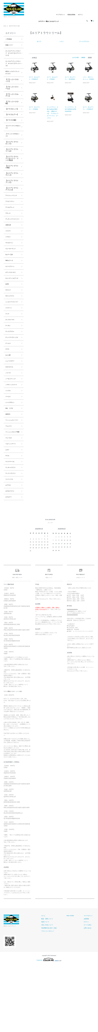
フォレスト (9, 484)
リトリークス (10, 545)
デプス (7, 393)
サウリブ (8, 323)
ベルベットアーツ (12, 506)
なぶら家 (8, 400)
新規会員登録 (71, 14)
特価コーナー (10, 46)
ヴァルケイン (10, 268)
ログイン (80, 14)
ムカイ (7, 513)
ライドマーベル (11, 526)
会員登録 (88, 987)
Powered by (49, 1027)
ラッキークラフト (12, 532)
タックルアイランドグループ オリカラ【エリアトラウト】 (12, 57)
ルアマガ (8, 552)
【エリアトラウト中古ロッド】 (12, 139)
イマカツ (8, 261)
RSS (71, 983)
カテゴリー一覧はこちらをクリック (48, 21)
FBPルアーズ (10, 287)
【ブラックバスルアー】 (12, 107)
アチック (8, 232)
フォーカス (9, 500)
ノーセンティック (12, 426)
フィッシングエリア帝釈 (12, 491)
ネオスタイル (10, 413)
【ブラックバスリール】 (12, 99)
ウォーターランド (12, 274)
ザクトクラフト (11, 329)
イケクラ (8, 254)
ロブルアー (9, 565)
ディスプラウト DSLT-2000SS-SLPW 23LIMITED (70, 109)
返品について (50, 990)
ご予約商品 (9, 39)
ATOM (75, 983)
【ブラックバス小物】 (12, 114)
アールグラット (11, 226)
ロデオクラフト (11, 558)
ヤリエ (7, 519)
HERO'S (8, 468)
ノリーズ (8, 419)
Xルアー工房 (10, 281)
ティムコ (8, 387)
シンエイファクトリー (12, 337)
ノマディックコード (12, 434)
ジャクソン (9, 345)
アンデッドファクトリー (12, 240)
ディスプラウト (11, 371)
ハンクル (8, 442)
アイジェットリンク (12, 211)
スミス (7, 351)
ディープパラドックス (12, 379)
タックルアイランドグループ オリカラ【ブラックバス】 (12, 72)
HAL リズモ (10, 461)
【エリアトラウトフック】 (12, 195)
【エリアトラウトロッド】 (12, 157)
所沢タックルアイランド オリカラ (12, 83)
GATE (7, 316)
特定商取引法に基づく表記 (54, 996)
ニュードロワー (11, 406)
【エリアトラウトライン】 (12, 188)
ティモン (8, 364)
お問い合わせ (89, 996)
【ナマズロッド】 (12, 121)
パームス (8, 448)
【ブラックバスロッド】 (12, 92)
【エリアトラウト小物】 (12, 181)
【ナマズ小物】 (11, 132)
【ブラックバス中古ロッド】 (12, 148)
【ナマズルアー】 (12, 126)
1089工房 (8, 248)
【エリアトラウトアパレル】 (12, 203)
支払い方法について (52, 993)
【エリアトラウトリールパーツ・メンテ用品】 (12, 172)
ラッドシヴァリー (12, 539)
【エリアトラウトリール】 (16, 26)
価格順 (83, 57)
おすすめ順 (75, 57)
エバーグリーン (11, 294)
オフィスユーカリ (12, 300)
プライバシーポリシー (53, 999)
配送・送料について (52, 987)
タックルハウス (11, 358)
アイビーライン (11, 219)
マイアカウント (60, 14)
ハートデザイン (11, 455)
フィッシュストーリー (12, 476)
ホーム (5, 26)
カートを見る (89, 993)
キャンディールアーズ (12, 308)
